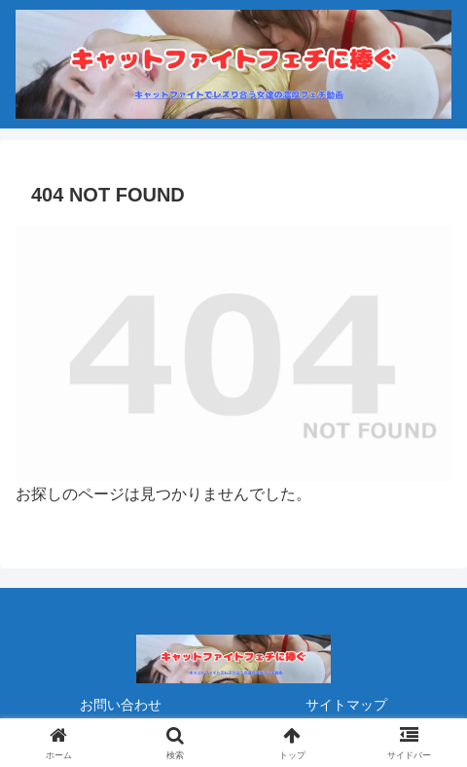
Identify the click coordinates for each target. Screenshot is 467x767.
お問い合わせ (121, 704)
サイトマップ (346, 704)
